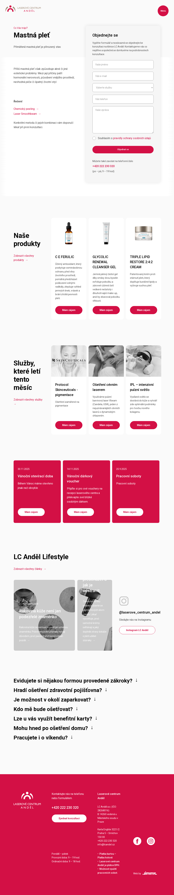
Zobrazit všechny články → (30, 569)
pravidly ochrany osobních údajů (132, 138)
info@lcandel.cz (106, 844)
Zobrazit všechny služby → (28, 402)
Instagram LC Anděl (137, 630)
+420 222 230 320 (65, 808)
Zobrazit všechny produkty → (24, 258)
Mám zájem (31, 512)
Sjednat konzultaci (69, 818)
